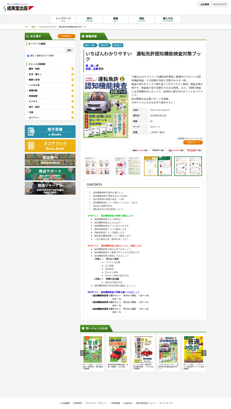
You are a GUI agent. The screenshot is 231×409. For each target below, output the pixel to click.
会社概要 (205, 4)
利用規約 (77, 403)
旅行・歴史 (34, 106)
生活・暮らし (35, 74)
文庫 (31, 112)
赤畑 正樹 (92, 68)
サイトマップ (219, 4)
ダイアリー (34, 117)
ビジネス (33, 101)
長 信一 (91, 65)
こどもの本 (34, 85)
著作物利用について (146, 403)
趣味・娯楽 (34, 68)
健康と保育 (34, 79)
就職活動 (33, 90)
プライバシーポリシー (96, 403)
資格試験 (33, 95)
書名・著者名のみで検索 (40, 55)
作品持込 (128, 403)
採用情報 (115, 403)
